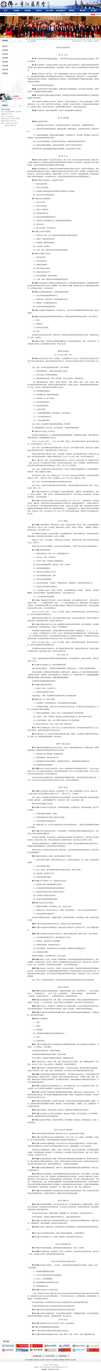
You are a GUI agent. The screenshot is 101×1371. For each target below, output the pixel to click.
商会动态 (36, 1360)
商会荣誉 (5, 65)
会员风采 (39, 10)
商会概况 (17, 10)
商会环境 (83, 10)
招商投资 (72, 10)
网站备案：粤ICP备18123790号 (50, 1369)
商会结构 (5, 62)
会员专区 (42, 1360)
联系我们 (5, 73)
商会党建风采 (60, 10)
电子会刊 (48, 1360)
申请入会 (98, 14)
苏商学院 (67, 1360)
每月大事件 (49, 10)
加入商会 (94, 10)
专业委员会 (55, 1360)
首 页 (5, 10)
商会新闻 (28, 10)
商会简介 (5, 46)
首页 (84, 41)
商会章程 (5, 50)
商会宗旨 (5, 54)
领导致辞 (5, 58)
